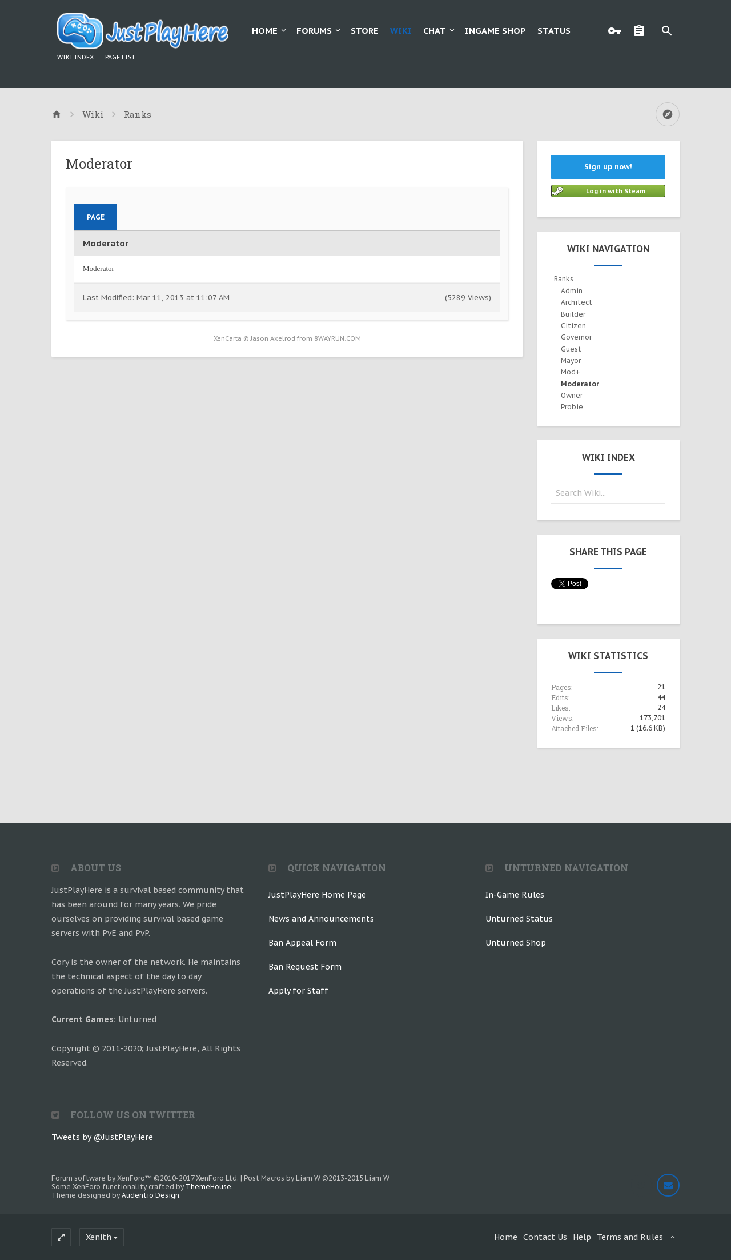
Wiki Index (75, 57)
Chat (434, 30)
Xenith (98, 1237)
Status (554, 30)
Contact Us (545, 1237)
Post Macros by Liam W (316, 1178)
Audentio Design (150, 1195)
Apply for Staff (298, 991)
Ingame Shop (495, 30)
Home (265, 30)
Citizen (573, 325)
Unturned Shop (515, 943)
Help (582, 1237)
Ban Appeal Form (302, 943)
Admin (572, 290)
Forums (314, 30)
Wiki (401, 30)
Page (96, 217)
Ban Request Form (305, 967)
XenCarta (228, 338)
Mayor (571, 360)
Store (365, 30)
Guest (571, 349)
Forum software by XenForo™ (145, 1178)
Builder (573, 314)
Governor (576, 337)
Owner (572, 395)
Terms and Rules (630, 1237)
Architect (576, 302)
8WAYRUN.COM (337, 338)
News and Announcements (321, 919)
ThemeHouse (208, 1186)
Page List (120, 57)
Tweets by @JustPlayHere (102, 1137)
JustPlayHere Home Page (317, 895)
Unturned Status (519, 919)
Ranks (563, 278)
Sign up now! (608, 167)
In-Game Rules (514, 895)
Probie (572, 406)
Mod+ (570, 372)
